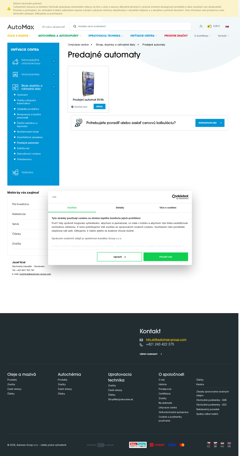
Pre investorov (20, 204)
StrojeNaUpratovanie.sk (120, 399)
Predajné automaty (153, 44)
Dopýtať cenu (80, 106)
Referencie (19, 214)
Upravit (120, 256)
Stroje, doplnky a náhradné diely (115, 44)
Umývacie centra (78, 44)
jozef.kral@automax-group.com (35, 274)
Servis (15, 224)
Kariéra (200, 384)
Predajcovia (165, 389)
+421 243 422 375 (160, 344)
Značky (16, 244)
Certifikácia (164, 393)
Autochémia (58, 36)
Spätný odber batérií (207, 414)
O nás (162, 379)
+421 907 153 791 (25, 270)
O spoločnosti (171, 375)
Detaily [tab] (120, 207)
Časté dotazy (14, 389)
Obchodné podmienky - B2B (211, 400)
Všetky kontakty (149, 354)
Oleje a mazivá (21, 375)
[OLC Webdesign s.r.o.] (100, 444)
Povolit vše (165, 256)
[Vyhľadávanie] (131, 26)
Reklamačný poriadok (207, 409)
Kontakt (222, 36)
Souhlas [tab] (72, 207)
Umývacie (142, 36)
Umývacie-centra (168, 407)
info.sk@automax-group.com (166, 339)
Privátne (176, 36)
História (162, 384)
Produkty (12, 379)
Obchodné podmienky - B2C (211, 404)
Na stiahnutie (165, 402)
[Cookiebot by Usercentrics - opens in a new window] (174, 197)
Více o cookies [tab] (167, 207)
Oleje (17, 36)
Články (16, 234)
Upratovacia (104, 36)
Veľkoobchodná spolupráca (173, 412)
